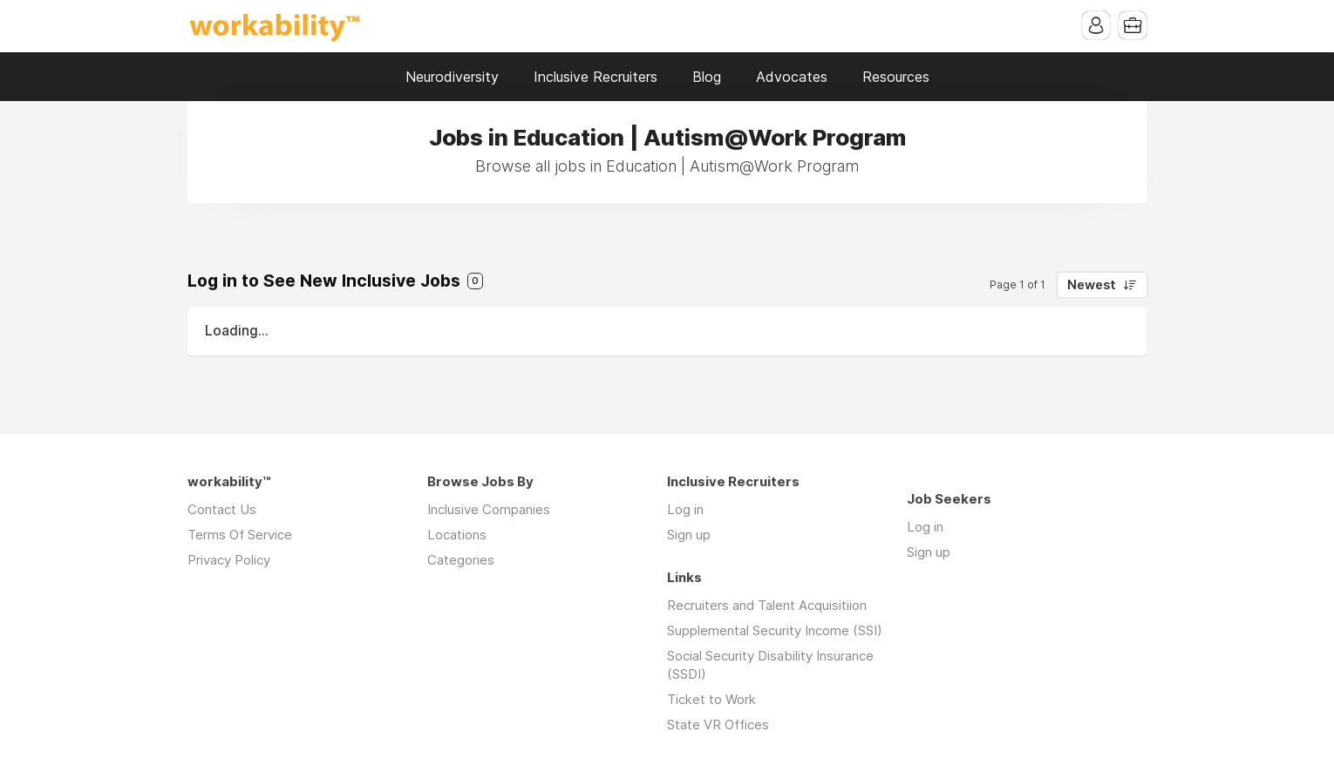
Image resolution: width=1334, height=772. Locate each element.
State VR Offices (718, 724)
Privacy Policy (228, 560)
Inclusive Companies (488, 509)
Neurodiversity (452, 76)
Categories (460, 560)
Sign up (689, 534)
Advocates (791, 76)
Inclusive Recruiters (595, 76)
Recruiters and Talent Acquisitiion (767, 605)
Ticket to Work (711, 699)
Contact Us (221, 509)
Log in (685, 509)
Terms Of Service (239, 534)
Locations (457, 534)
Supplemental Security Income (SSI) (774, 630)
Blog (706, 76)
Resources (895, 76)
